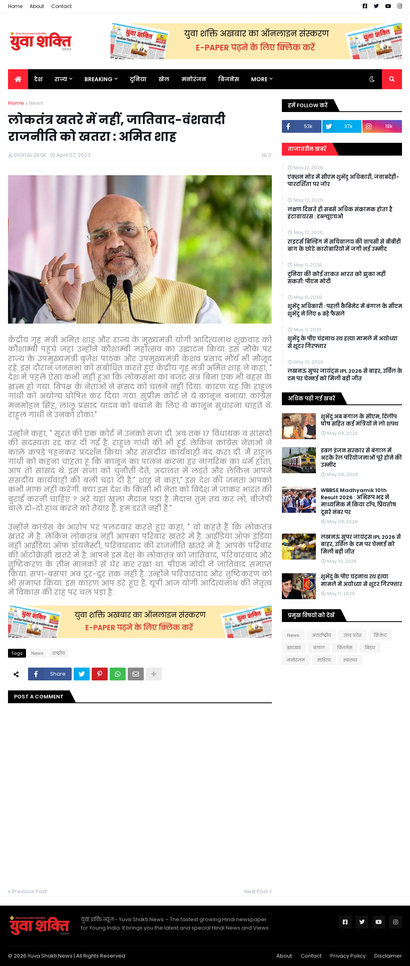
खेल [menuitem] (164, 79)
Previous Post (29, 891)
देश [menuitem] (38, 79)
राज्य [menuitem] (60, 79)
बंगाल (319, 647)
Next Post (256, 891)
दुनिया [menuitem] (138, 79)
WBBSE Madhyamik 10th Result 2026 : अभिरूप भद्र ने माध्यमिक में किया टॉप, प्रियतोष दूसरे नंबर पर (358, 501)
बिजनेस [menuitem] (228, 79)
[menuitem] (18, 79)
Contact (61, 6)
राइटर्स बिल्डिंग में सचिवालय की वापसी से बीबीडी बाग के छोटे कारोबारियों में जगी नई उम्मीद (344, 245)
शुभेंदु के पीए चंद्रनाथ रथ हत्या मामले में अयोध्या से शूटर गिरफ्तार (342, 342)
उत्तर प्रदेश (353, 635)
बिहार (370, 647)
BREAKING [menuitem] (98, 79)
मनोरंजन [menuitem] (193, 79)
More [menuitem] (259, 79)
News (36, 103)
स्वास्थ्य (350, 660)
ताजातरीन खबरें (307, 149)
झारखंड (294, 647)
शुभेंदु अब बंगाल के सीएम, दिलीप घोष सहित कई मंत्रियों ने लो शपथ (359, 420)
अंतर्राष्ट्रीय (321, 635)
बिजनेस (344, 647)
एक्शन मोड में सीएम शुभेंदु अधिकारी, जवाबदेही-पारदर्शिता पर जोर (343, 181)
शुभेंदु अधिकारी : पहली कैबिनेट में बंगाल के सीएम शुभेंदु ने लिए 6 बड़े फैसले (344, 310)
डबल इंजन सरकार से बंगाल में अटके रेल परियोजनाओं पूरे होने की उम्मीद (361, 458)
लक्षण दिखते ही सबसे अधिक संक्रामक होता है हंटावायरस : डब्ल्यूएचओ (339, 213)
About (37, 6)
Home (15, 6)
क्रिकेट (380, 635)
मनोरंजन (296, 660)
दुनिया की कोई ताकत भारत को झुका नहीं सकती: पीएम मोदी (336, 278)
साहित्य (324, 660)
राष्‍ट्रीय (58, 653)
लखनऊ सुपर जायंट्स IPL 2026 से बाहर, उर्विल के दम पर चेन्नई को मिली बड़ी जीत (344, 375)
